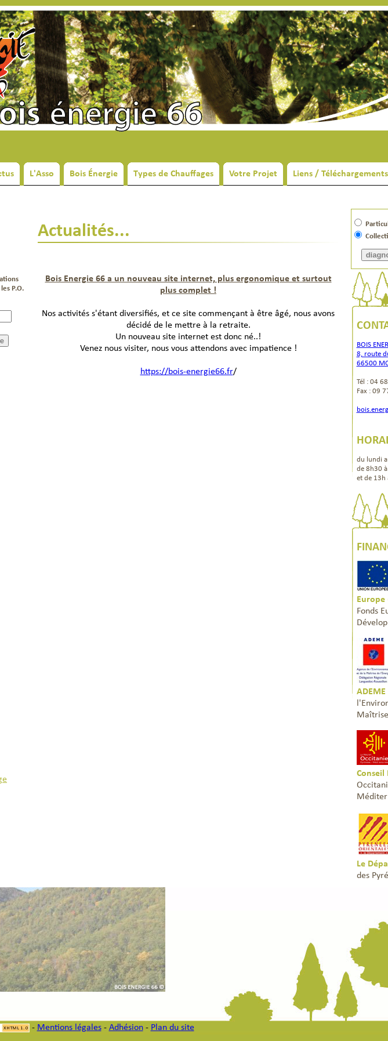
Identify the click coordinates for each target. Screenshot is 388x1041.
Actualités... (84, 231)
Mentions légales (69, 1027)
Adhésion (126, 1027)
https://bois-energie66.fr (186, 371)
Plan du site (172, 1027)
